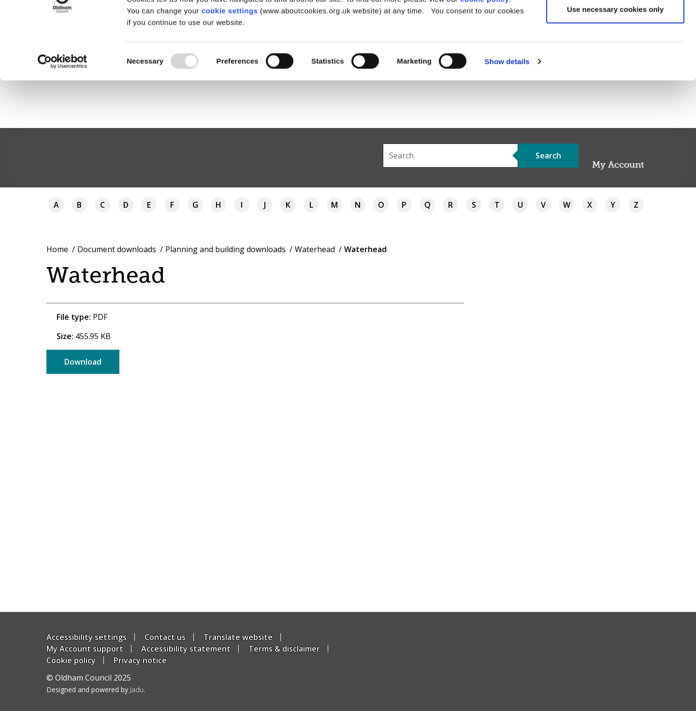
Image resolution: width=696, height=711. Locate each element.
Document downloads (116, 249)
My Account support (84, 648)
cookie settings (230, 58)
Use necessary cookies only (615, 57)
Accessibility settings (86, 637)
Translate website (238, 637)
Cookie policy (71, 660)
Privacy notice (140, 660)
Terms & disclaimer (284, 648)
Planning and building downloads (225, 249)
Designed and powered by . (95, 689)
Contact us (165, 637)
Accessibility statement (186, 648)
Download (83, 361)
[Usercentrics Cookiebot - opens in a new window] (62, 109)
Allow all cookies (615, 25)
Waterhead (315, 249)
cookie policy (484, 47)
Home (57, 249)
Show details (507, 109)
